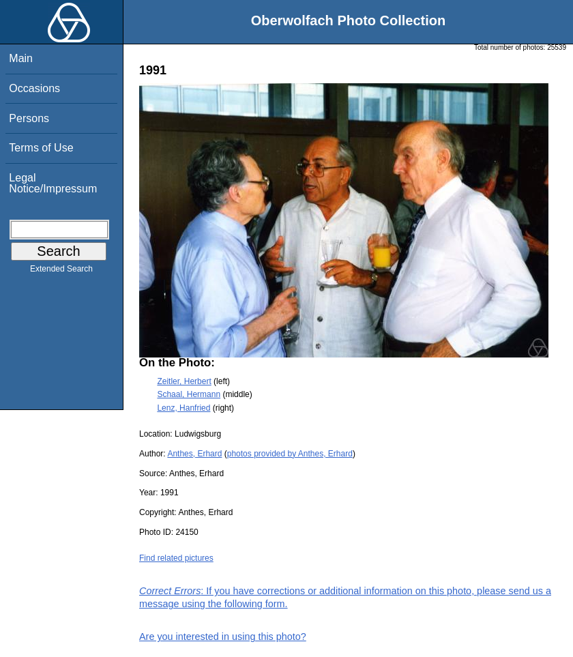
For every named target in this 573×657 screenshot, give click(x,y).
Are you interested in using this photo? (222, 636)
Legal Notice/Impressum (53, 183)
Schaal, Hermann (188, 394)
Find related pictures (176, 558)
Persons (29, 118)
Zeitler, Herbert (184, 381)
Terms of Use (41, 148)
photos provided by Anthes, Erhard (290, 453)
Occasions (34, 88)
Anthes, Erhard (194, 453)
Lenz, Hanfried (183, 408)
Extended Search (61, 271)
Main (21, 58)
